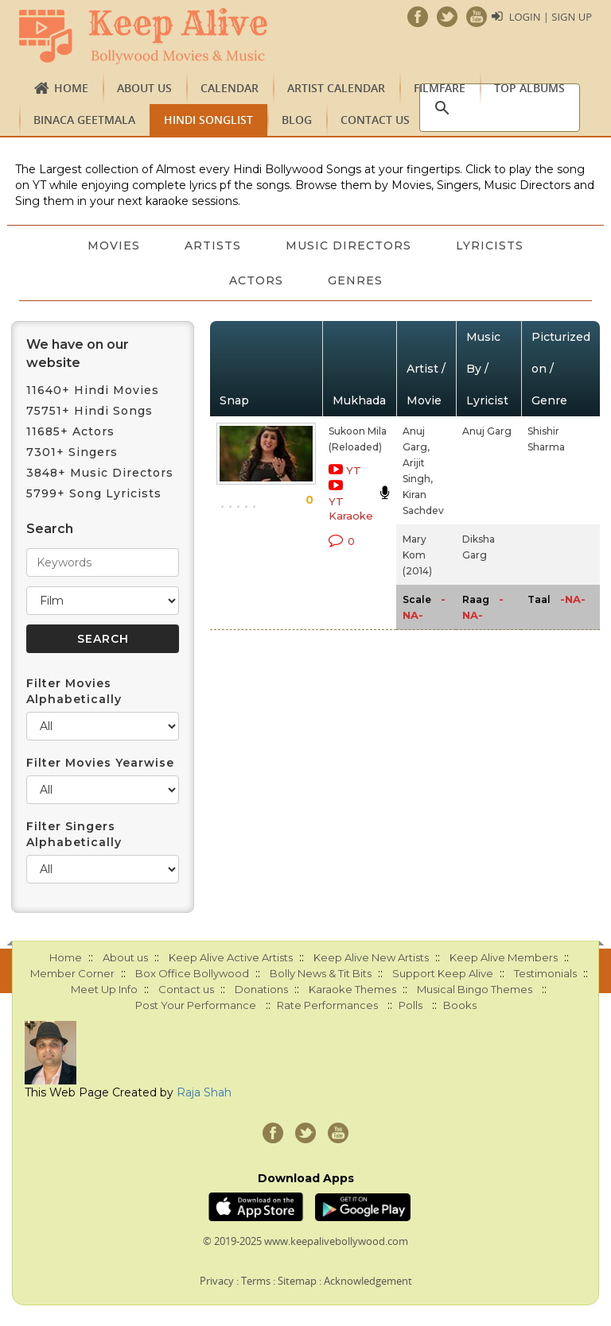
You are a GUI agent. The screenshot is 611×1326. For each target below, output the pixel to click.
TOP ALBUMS (529, 87)
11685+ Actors (70, 431)
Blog (297, 119)
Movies (114, 245)
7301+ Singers (72, 452)
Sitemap (297, 1281)
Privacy (217, 1281)
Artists (213, 245)
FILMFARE (439, 87)
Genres (355, 280)
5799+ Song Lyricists (94, 493)
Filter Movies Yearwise (100, 763)
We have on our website (77, 353)
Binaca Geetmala (84, 119)
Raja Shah (204, 1092)
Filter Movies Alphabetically (74, 691)
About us (144, 87)
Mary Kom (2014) (417, 555)
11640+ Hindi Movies (92, 390)
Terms (255, 1281)
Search (49, 528)
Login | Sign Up (550, 17)
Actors (256, 280)
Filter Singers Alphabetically (74, 834)
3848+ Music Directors (99, 473)
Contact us (375, 119)
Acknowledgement (368, 1281)
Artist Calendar (336, 87)
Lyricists (489, 245)
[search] (497, 108)
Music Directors (348, 245)
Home (71, 87)
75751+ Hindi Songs (89, 411)
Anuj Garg (487, 431)
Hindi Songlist (208, 119)
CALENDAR (229, 87)
